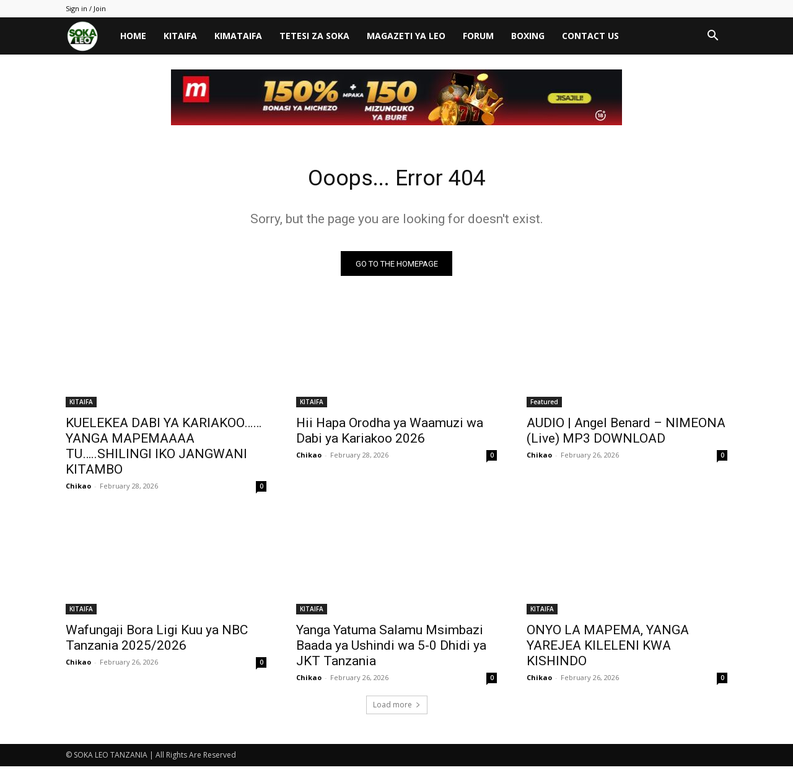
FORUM (478, 36)
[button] (712, 37)
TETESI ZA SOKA (314, 36)
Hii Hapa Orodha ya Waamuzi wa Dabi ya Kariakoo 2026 (389, 434)
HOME (133, 36)
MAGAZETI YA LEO (406, 36)
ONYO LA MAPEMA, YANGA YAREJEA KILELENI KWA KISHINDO (608, 649)
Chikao (78, 489)
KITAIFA (180, 36)
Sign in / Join (86, 8)
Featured (544, 405)
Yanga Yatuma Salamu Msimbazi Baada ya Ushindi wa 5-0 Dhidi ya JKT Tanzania (391, 649)
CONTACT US (590, 36)
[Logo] (89, 36)
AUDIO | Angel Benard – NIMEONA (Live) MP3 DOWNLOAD (626, 434)
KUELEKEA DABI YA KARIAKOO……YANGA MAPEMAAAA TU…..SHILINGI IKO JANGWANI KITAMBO (163, 449)
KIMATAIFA (238, 36)
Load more (397, 708)
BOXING (528, 36)
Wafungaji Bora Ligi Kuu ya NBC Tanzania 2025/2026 (157, 641)
